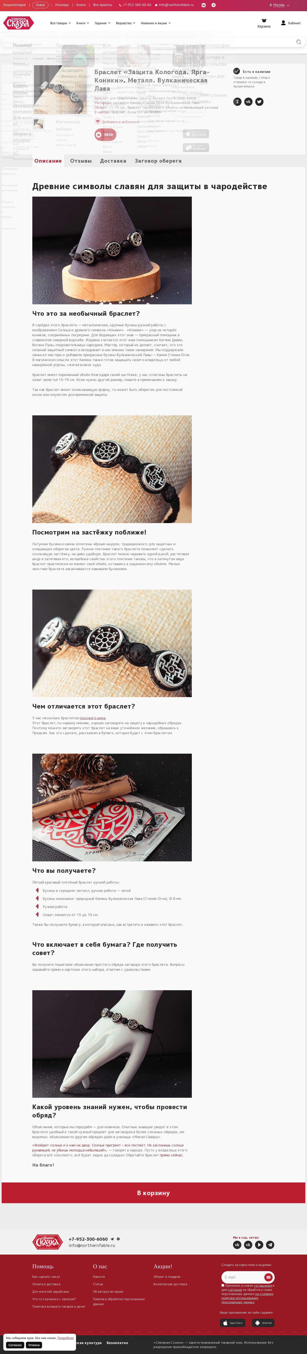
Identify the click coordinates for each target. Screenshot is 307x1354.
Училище (62, 4)
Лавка (40, 4)
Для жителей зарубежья (50, 1292)
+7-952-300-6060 (88, 1239)
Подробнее (65, 1338)
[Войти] (290, 23)
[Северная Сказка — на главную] (18, 22)
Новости (99, 1277)
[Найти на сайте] (298, 42)
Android (263, 1322)
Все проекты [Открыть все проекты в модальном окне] (102, 4)
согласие (235, 1290)
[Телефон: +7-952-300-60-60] (135, 4)
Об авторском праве (108, 1292)
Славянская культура (82, 1343)
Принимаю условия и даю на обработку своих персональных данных (247, 1294)
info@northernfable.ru (92, 1245)
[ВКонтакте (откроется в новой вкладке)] (203, 4)
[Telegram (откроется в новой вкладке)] (213, 4)
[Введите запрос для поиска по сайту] (131, 42)
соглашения (263, 1286)
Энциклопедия (14, 4)
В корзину (153, 1192)
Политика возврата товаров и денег (59, 1306)
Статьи (98, 1284)
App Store (232, 1322)
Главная (37, 58)
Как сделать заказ (46, 1277)
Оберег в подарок (167, 1277)
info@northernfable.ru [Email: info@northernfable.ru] (174, 4)
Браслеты (92, 58)
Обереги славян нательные (65, 58)
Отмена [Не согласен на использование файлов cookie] (34, 1345)
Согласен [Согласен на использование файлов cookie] (15, 1345)
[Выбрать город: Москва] (280, 5)
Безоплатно (117, 1343)
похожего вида (92, 718)
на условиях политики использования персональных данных (247, 1298)
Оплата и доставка (46, 1284)
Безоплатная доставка (170, 1284)
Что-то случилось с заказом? (54, 1299)
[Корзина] (264, 23)
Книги (81, 4)
